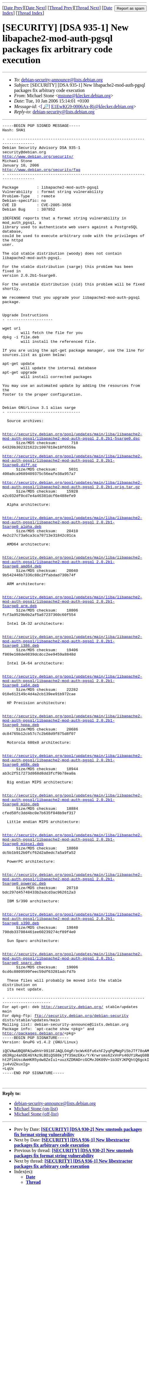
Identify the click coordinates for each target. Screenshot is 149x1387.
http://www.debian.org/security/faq (41, 179)
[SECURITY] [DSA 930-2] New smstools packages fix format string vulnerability (73, 1345)
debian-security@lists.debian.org (64, 111)
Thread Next (87, 7)
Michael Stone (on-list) (36, 1300)
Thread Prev (60, 7)
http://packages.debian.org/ (33, 1215)
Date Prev (13, 7)
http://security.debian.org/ (72, 1183)
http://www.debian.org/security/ (37, 163)
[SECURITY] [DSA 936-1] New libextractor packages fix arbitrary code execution (72, 1334)
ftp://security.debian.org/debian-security (81, 1194)
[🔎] (45, 106)
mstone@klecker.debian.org (84, 95)
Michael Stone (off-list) (36, 1306)
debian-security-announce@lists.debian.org (62, 79)
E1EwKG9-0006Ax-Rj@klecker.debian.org (92, 106)
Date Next (35, 7)
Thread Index (30, 13)
